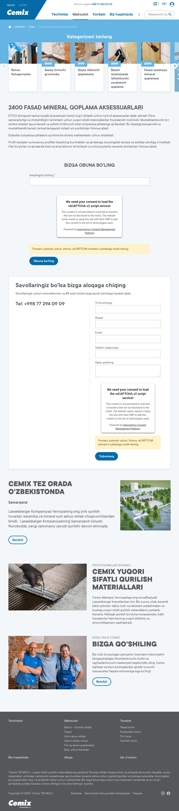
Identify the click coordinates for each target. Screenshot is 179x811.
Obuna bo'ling (43, 261)
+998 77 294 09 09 (101, 4)
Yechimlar (60, 14)
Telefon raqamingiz (106, 348)
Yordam (98, 14)
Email (98, 333)
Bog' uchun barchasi (76, 750)
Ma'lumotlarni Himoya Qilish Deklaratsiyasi (107, 793)
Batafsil (17, 540)
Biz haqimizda (121, 14)
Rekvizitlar (76, 793)
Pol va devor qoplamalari (79, 745)
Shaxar (99, 318)
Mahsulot (80, 14)
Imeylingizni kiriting (42, 175)
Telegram (138, 793)
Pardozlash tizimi (130, 732)
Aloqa (68, 757)
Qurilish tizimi (128, 741)
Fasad (31, 26)
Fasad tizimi (127, 727)
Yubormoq (106, 456)
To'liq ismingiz (103, 303)
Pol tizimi (126, 736)
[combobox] (159, 14)
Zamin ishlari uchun (76, 741)
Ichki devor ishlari (75, 736)
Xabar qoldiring (104, 362)
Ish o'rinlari (128, 757)
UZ (164, 4)
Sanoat (11, 5)
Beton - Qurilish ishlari (78, 727)
